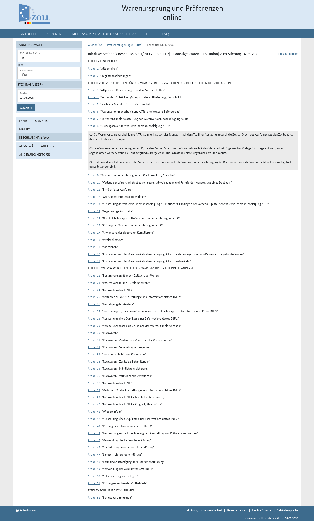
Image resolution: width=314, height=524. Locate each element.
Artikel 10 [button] (94, 182)
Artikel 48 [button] (94, 461)
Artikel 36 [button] (94, 375)
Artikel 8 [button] (93, 125)
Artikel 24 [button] (94, 290)
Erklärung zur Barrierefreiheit (203, 510)
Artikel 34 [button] (94, 361)
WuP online (95, 44)
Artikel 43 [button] (94, 426)
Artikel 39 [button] (94, 397)
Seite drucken (26, 510)
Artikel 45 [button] (94, 440)
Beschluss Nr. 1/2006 (34, 137)
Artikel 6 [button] (93, 111)
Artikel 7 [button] (93, 118)
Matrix (24, 129)
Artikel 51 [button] (94, 483)
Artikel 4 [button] (93, 97)
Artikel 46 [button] (94, 447)
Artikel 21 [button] (94, 261)
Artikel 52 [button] (94, 497)
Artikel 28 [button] (94, 318)
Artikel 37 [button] (94, 383)
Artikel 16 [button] (94, 225)
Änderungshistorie (34, 154)
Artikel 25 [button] (94, 297)
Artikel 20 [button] (94, 254)
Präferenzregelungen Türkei (124, 44)
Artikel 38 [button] (94, 390)
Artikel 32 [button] (94, 347)
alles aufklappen (288, 53)
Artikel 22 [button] (94, 275)
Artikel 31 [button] (94, 340)
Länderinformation (35, 120)
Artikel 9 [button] (93, 175)
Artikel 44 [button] (94, 433)
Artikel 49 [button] (94, 468)
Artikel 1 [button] (93, 68)
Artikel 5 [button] (93, 104)
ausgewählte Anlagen (37, 146)
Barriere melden (237, 510)
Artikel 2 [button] (93, 75)
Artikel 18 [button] (94, 239)
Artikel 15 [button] (94, 218)
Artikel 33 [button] (94, 354)
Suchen (26, 107)
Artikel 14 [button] (94, 211)
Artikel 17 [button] (94, 232)
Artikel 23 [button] (94, 282)
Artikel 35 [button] (94, 368)
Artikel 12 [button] (94, 196)
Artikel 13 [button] (94, 204)
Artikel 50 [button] (94, 476)
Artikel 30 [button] (94, 332)
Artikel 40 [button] (94, 404)
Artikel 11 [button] (94, 189)
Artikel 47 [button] (94, 454)
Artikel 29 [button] (94, 325)
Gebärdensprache (287, 510)
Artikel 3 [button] (93, 90)
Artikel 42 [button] (94, 418)
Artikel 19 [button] (94, 247)
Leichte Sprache (262, 510)
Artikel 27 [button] (94, 311)
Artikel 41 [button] (94, 411)
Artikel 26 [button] (94, 304)
